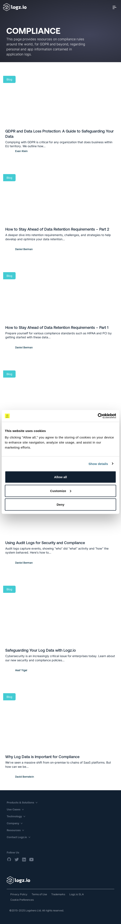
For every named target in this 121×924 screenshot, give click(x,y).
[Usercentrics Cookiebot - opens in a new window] (97, 416)
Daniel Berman (24, 249)
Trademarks (58, 894)
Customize (60, 490)
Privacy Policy (18, 894)
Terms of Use (39, 894)
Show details (98, 463)
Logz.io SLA (76, 894)
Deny (61, 504)
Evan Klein (21, 151)
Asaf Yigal (21, 670)
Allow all (60, 477)
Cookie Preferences (22, 899)
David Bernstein (24, 776)
